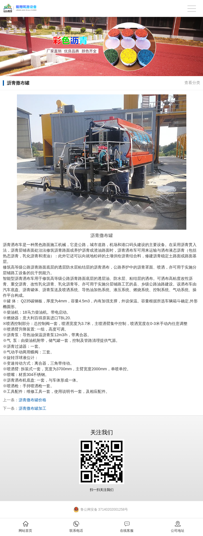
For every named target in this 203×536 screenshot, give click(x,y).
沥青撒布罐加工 (32, 408)
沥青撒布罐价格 (32, 400)
